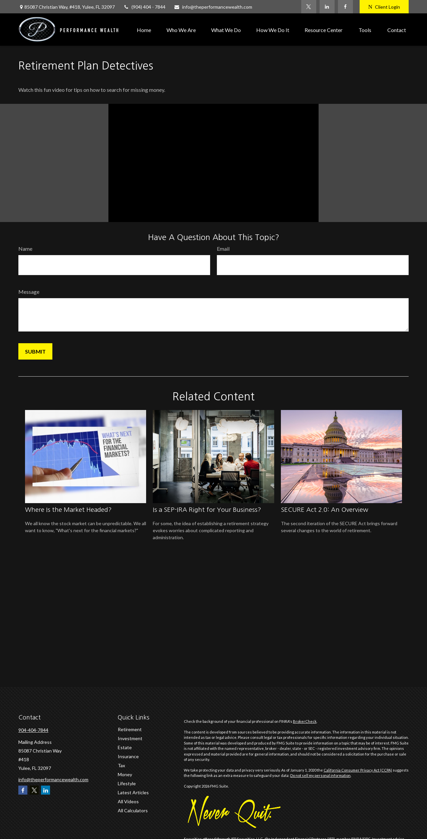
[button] (144, 29)
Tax (121, 765)
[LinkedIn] (327, 6)
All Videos (128, 801)
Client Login (384, 7)
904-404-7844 (33, 730)
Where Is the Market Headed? (68, 509)
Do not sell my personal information (320, 775)
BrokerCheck (305, 721)
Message (28, 291)
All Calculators (133, 810)
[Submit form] (35, 351)
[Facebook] (345, 6)
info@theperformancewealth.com (213, 7)
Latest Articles (133, 792)
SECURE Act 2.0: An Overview (324, 509)
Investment (130, 738)
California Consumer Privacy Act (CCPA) (358, 770)
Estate (125, 747)
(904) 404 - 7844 (144, 7)
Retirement (130, 729)
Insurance (128, 756)
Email (223, 248)
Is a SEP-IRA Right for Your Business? (207, 509)
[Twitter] (308, 6)
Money (125, 774)
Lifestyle (127, 783)
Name (25, 248)
